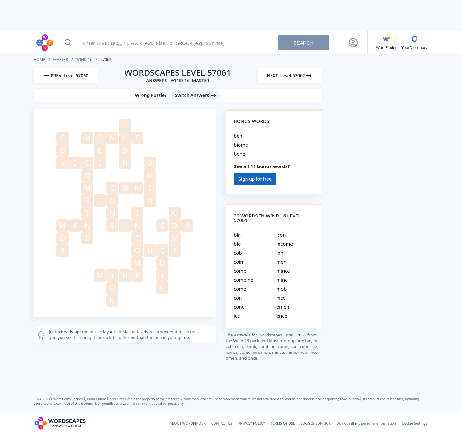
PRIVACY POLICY (251, 423)
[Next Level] (290, 75)
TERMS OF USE (283, 423)
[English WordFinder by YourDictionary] (386, 42)
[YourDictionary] (414, 42)
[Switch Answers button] (196, 95)
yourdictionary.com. (49, 403)
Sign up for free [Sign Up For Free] (254, 179)
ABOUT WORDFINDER (188, 423)
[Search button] (68, 42)
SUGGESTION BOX (316, 423)
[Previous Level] (66, 75)
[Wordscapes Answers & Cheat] (60, 423)
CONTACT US (221, 423)
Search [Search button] (304, 43)
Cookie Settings (414, 423)
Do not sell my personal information (366, 423)
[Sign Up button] (353, 42)
